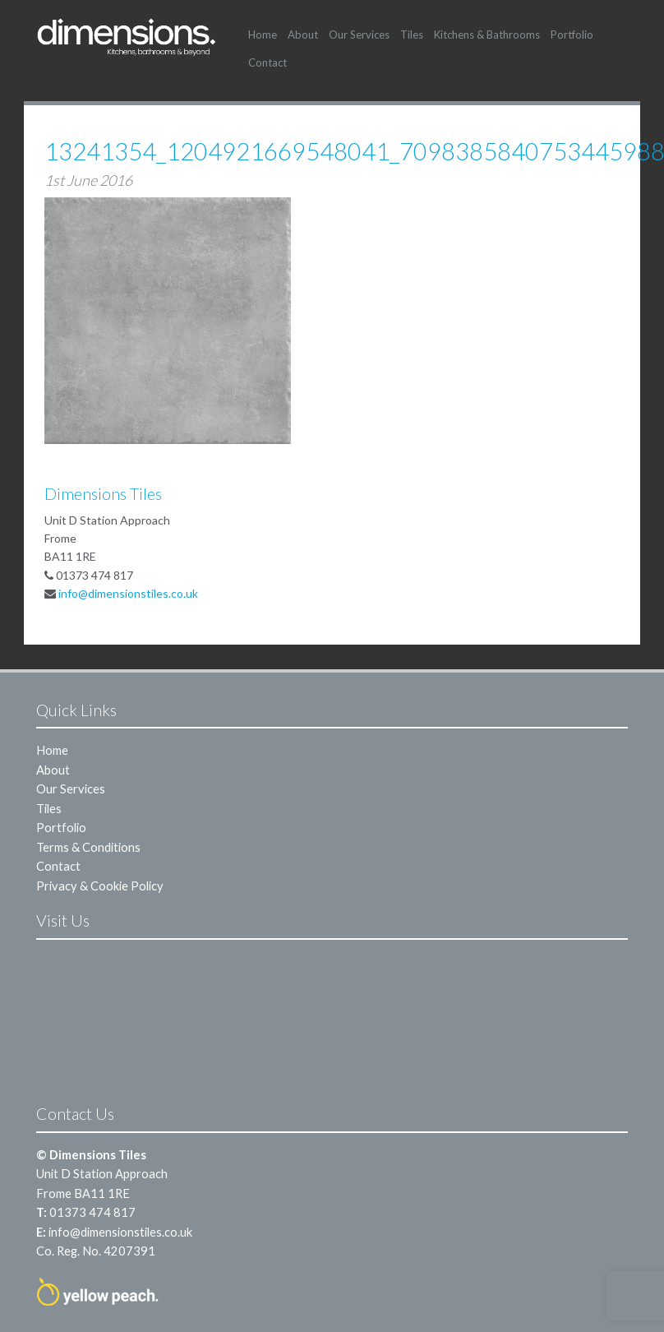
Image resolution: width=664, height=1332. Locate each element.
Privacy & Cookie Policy (100, 885)
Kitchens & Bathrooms (487, 34)
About (303, 34)
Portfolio (572, 34)
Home (262, 34)
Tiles (411, 34)
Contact (267, 62)
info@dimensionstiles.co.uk (128, 593)
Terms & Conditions (88, 846)
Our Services (359, 34)
